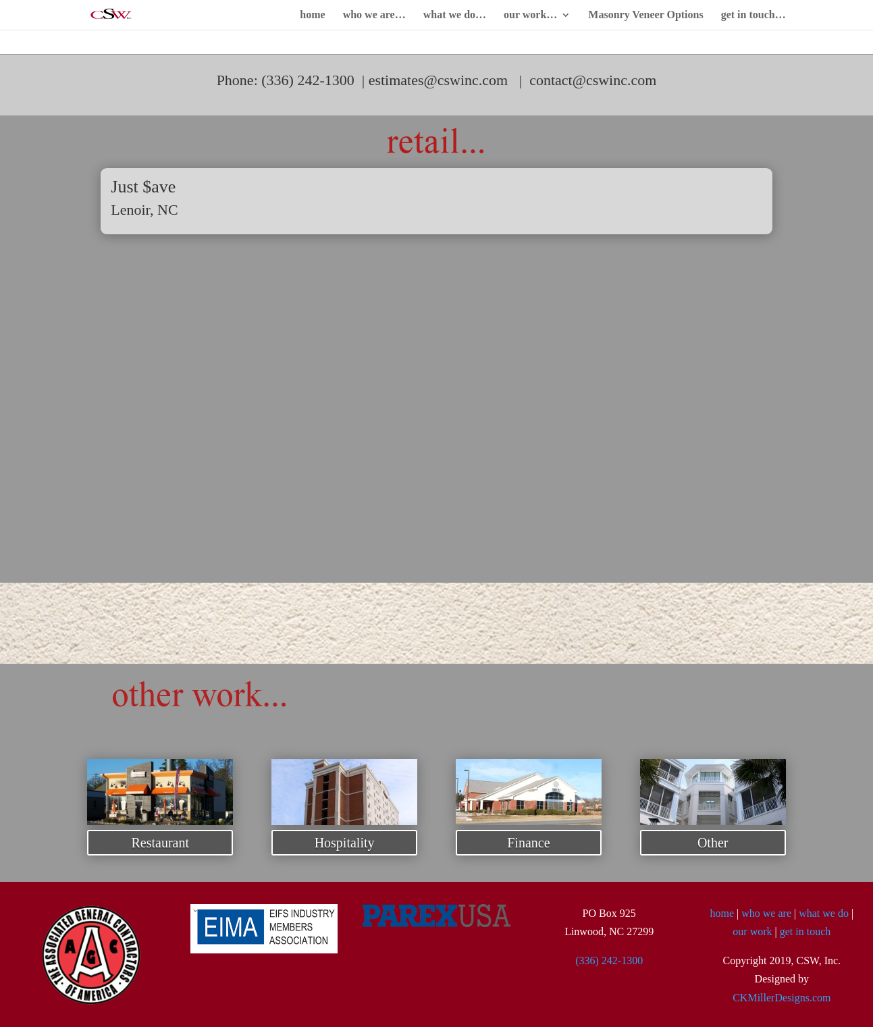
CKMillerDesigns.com (781, 997)
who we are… (374, 15)
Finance (528, 842)
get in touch (805, 931)
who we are (766, 913)
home (312, 15)
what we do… (454, 15)
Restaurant (160, 842)
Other (713, 842)
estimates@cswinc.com (438, 80)
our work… (530, 15)
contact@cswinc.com (592, 80)
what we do (824, 913)
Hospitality (345, 842)
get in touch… (753, 15)
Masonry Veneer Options (645, 15)
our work (752, 931)
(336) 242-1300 (609, 960)
